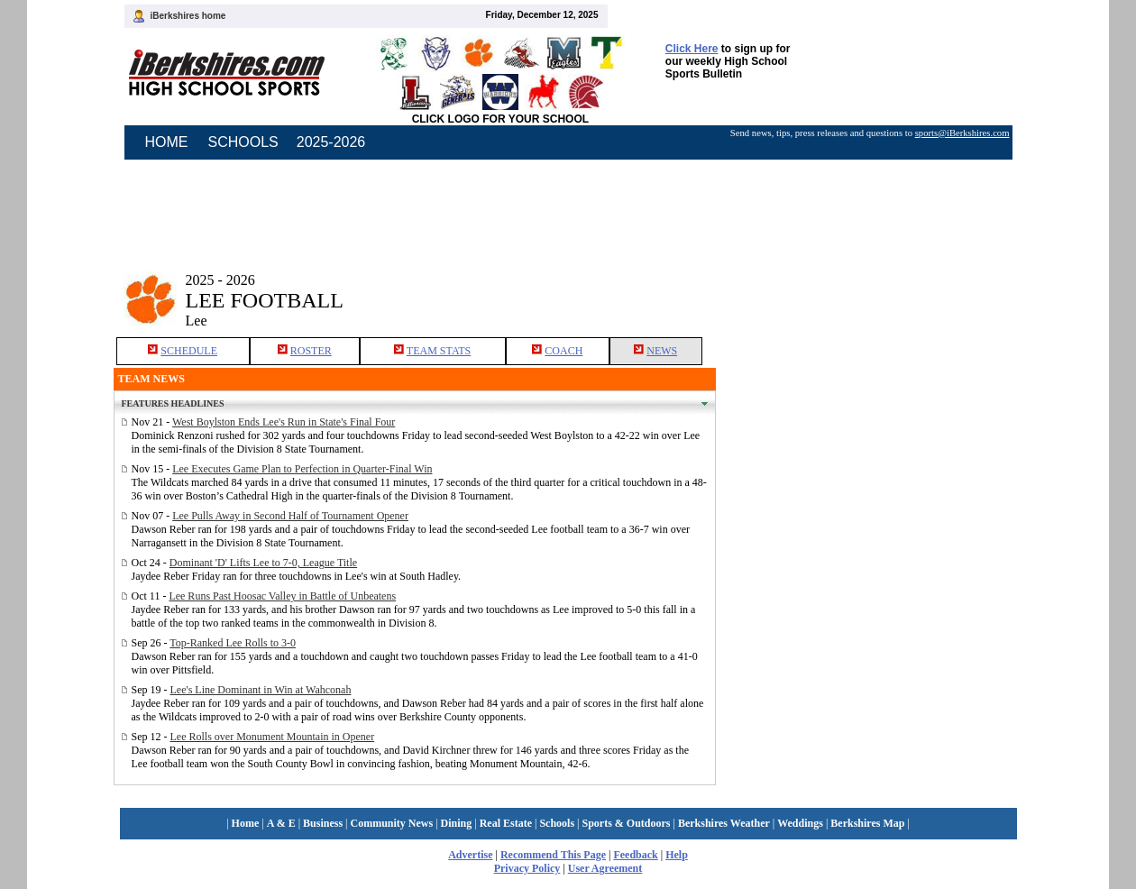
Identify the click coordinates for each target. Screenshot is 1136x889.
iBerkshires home (188, 16)
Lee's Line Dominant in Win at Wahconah (261, 689)
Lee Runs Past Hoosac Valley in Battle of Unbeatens (282, 596)
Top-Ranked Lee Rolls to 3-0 (232, 643)
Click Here (692, 48)
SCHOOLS (243, 142)
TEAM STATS (439, 350)
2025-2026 (331, 142)
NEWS (661, 350)
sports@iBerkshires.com (962, 133)
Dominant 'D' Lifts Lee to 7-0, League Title (263, 562)
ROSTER (311, 350)
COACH (563, 350)
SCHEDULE (188, 350)
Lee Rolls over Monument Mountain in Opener (272, 736)
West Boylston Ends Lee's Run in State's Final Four (283, 422)
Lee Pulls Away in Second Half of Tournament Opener (290, 515)
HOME (166, 142)
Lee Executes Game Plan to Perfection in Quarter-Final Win (302, 469)
